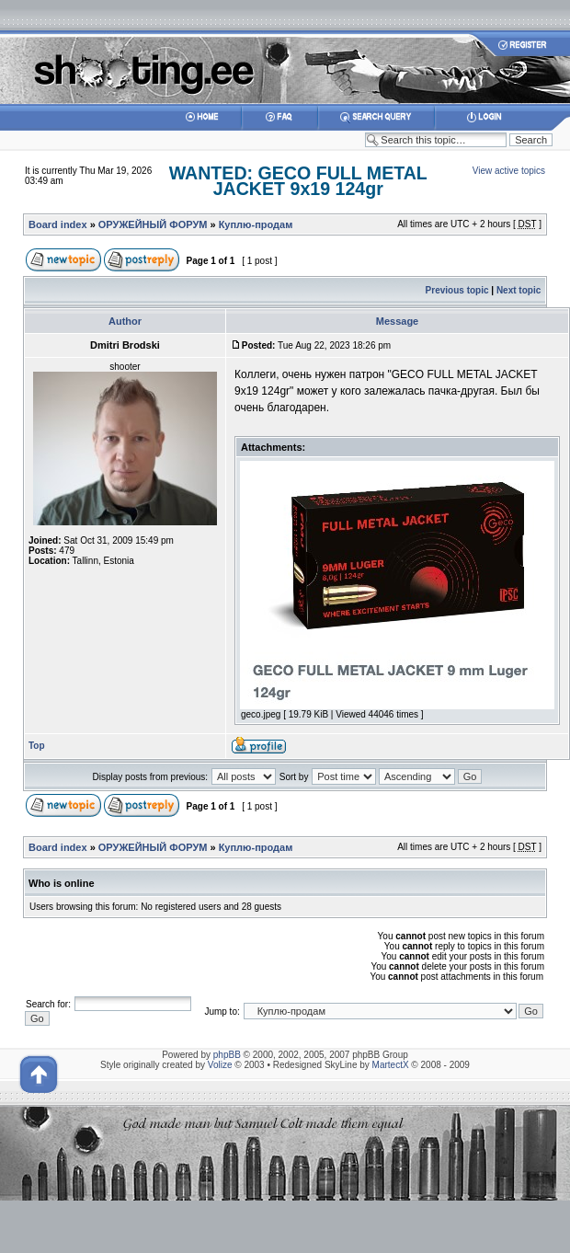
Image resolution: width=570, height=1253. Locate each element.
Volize (220, 1065)
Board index (57, 224)
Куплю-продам (256, 224)
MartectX (390, 1065)
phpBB (227, 1055)
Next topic (518, 290)
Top (36, 746)
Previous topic (457, 290)
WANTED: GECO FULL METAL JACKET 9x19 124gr (298, 181)
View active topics (509, 171)
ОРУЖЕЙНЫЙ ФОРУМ (153, 224)
